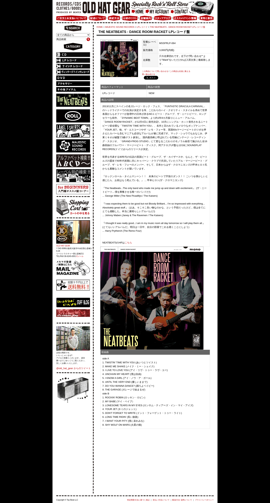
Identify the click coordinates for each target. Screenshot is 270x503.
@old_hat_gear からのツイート (73, 368)
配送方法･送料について (182, 500)
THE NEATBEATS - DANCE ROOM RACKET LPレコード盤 (177, 27)
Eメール (79, 256)
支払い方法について (161, 500)
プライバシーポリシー (204, 500)
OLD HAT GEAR (63, 246)
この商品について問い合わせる (155, 71)
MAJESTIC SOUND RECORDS (119, 27)
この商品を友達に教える (180, 71)
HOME (100, 27)
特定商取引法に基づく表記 (138, 500)
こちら (128, 242)
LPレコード (142, 27)
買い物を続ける (148, 74)
